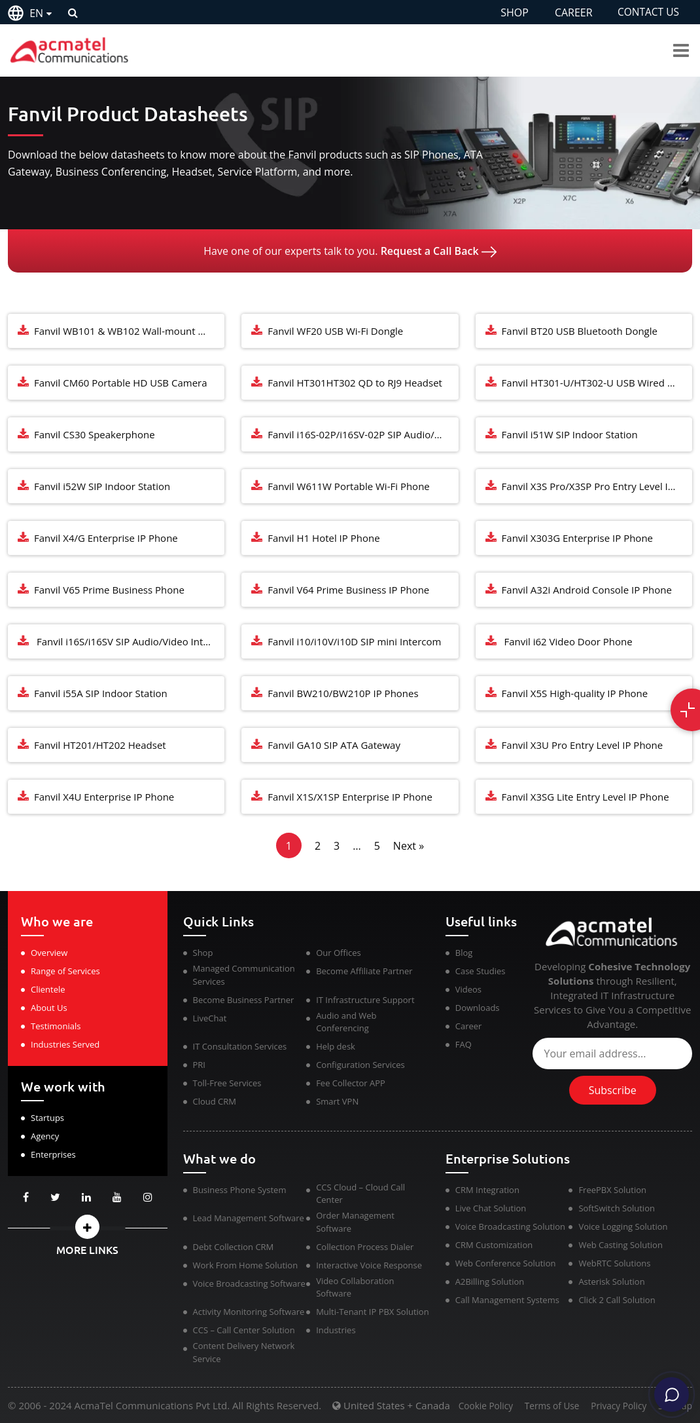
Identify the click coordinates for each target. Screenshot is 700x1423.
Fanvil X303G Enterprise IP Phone (577, 537)
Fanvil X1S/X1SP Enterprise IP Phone (350, 796)
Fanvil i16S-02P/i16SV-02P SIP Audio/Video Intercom (363, 434)
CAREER (570, 12)
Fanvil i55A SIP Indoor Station (100, 693)
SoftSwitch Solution (616, 1208)
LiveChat (210, 1018)
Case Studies (480, 971)
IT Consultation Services (240, 1046)
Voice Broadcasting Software (249, 1283)
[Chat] (668, 1391)
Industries (335, 1330)
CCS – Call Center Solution (244, 1330)
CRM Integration (487, 1190)
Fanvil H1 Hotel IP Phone (323, 537)
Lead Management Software (248, 1218)
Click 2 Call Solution (616, 1300)
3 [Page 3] (337, 846)
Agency (45, 1136)
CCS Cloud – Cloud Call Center (360, 1193)
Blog (464, 952)
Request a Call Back (439, 251)
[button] (87, 1227)
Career (468, 1026)
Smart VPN (337, 1101)
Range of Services (65, 971)
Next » (408, 846)
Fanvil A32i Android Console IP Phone (587, 589)
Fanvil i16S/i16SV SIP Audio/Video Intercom (129, 641)
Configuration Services (360, 1065)
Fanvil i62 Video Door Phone (567, 641)
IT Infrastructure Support (365, 1000)
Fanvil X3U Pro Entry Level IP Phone (582, 744)
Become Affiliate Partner (364, 971)
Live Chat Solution (491, 1208)
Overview (49, 952)
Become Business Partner (243, 1000)
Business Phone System (240, 1190)
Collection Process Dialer (364, 1247)
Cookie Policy (473, 1406)
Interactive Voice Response (369, 1265)
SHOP (512, 12)
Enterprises (53, 1154)
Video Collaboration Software (355, 1287)
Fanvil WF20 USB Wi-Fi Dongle (335, 330)
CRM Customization (494, 1245)
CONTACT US (647, 12)
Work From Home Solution (245, 1265)
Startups (47, 1118)
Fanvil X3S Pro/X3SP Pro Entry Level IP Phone (597, 486)
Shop (203, 952)
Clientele (48, 989)
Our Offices (338, 952)
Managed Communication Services (244, 974)
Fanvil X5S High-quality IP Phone (575, 693)
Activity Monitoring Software (249, 1312)
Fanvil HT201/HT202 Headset (100, 744)
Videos (468, 989)
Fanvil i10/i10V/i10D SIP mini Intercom (354, 641)
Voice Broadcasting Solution (510, 1226)
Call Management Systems (507, 1300)
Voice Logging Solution (622, 1226)
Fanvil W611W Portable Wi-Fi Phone (348, 486)
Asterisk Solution (611, 1281)
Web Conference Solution (505, 1263)
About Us (49, 1008)
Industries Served (65, 1044)
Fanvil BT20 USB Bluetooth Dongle (579, 330)
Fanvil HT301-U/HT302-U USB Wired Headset (597, 382)
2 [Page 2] (318, 846)
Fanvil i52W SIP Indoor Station (102, 486)
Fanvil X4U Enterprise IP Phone (104, 796)
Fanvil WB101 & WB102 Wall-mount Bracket (129, 330)
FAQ (463, 1044)
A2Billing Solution (490, 1281)
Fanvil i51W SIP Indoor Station (570, 434)
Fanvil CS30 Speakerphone (94, 434)
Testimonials (55, 1026)
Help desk (335, 1046)
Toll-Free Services (227, 1083)
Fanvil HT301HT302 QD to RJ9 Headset (355, 382)
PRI (199, 1065)
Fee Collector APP (350, 1083)
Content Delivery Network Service (244, 1352)
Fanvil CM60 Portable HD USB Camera (120, 382)
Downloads (477, 1008)
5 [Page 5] (377, 846)
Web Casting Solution (620, 1245)
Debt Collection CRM (233, 1247)
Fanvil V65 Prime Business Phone (109, 589)
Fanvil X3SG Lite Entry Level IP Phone (585, 796)
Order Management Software (355, 1221)
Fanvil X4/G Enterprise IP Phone (106, 537)
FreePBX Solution (612, 1190)
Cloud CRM (215, 1101)
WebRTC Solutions (614, 1263)
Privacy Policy (614, 1406)
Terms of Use (543, 1406)
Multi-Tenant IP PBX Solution (372, 1312)
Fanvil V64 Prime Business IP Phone (348, 589)
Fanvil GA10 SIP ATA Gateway (334, 744)
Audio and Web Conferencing (346, 1022)
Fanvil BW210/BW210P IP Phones (343, 693)
